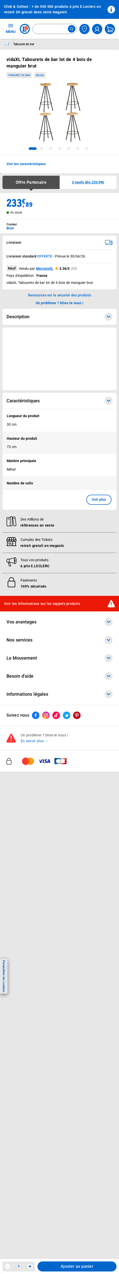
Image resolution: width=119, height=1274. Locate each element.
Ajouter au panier (77, 1266)
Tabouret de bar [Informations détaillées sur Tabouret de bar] (23, 44)
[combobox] (54, 29)
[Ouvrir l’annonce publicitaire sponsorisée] (59, 359)
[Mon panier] (110, 29)
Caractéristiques (59, 401)
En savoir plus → (34, 741)
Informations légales (59, 694)
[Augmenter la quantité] (29, 1266)
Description (59, 317)
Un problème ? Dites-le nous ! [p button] (60, 303)
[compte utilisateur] (97, 29)
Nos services (59, 640)
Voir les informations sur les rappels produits (42, 603)
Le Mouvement (59, 658)
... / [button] (6, 44)
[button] (88, 182)
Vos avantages (59, 622)
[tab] (33, 148)
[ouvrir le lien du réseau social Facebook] (35, 715)
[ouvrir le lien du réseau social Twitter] (66, 715)
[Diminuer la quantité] (7, 1266)
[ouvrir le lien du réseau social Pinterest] (77, 715)
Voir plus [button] (99, 499)
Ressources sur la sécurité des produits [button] (59, 295)
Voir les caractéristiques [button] (26, 164)
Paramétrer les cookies (3, 976)
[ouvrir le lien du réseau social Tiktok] (56, 715)
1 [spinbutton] (19, 1266)
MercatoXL (44, 268)
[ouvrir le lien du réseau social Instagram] (46, 715)
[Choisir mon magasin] (84, 29)
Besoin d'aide (59, 676)
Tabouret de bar (19, 75)
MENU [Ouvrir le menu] (10, 28)
